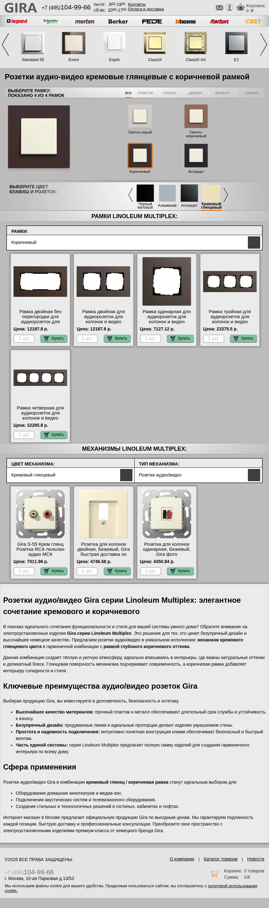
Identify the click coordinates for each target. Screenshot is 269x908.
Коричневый (140, 171)
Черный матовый (145, 205)
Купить (54, 338)
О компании (182, 858)
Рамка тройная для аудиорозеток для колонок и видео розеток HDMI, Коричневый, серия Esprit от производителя (230, 324)
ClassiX (155, 59)
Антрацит (196, 171)
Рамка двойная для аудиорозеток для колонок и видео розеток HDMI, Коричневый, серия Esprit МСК (103, 324)
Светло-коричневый (196, 134)
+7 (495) (66, 7)
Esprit (114, 59)
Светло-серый (140, 132)
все (128, 92)
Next (263, 44)
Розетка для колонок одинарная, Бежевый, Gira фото (166, 549)
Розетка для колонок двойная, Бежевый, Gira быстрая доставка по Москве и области (103, 552)
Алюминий (167, 205)
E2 (236, 59)
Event (73, 59)
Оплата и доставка (146, 9)
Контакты (137, 4)
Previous (5, 44)
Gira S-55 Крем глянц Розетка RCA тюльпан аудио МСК (40, 549)
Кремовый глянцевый (211, 205)
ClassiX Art (196, 59)
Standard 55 (33, 59)
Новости (255, 858)
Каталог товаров (220, 858)
